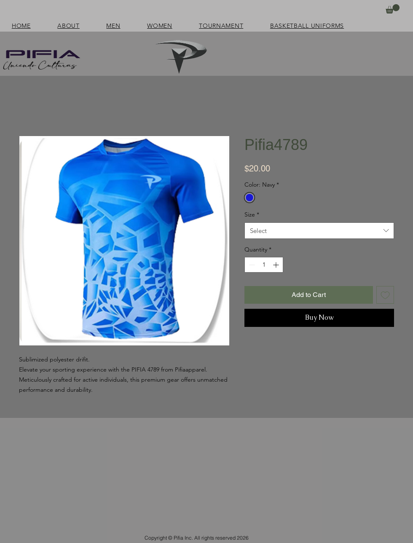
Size (251, 214)
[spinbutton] (263, 264)
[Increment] (276, 264)
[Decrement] (251, 264)
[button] (393, 8)
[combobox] (319, 230)
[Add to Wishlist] (385, 295)
